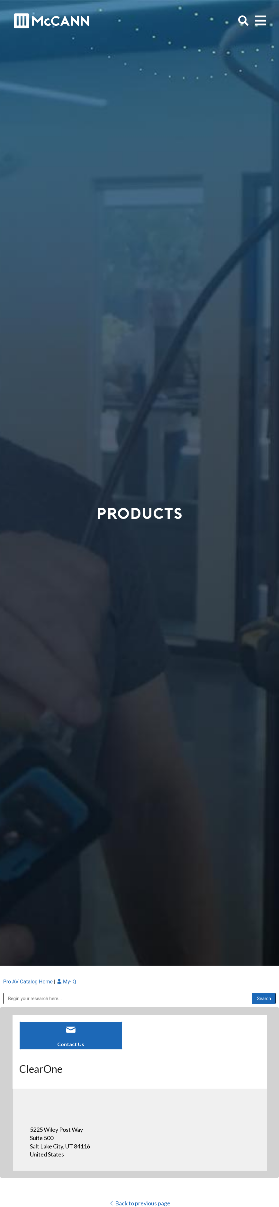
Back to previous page (139, 1203)
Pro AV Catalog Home (28, 982)
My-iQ (66, 982)
